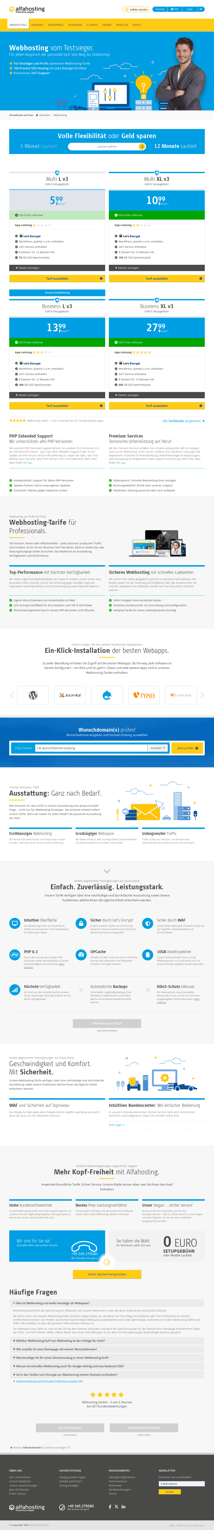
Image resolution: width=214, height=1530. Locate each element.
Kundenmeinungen (120, 1489)
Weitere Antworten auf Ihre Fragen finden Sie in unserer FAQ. (48, 1381)
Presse (113, 1493)
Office (137, 25)
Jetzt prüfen (188, 748)
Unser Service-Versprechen (107, 1274)
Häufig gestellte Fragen (72, 1477)
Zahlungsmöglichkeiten (122, 1477)
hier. (30, 462)
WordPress (56, 25)
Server (106, 25)
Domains (37, 25)
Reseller (122, 25)
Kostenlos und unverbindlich (175, 1477)
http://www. (23, 748)
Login (189, 9)
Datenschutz (183, 1525)
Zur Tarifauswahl (70, 1428)
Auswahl (158, 748)
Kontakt (160, 9)
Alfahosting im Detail (107, 1023)
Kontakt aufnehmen (70, 1481)
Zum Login (117, 1125)
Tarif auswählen (74, 279)
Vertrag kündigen (69, 1485)
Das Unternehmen (20, 1477)
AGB (171, 1525)
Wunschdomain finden (144, 1428)
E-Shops (92, 25)
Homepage (75, 25)
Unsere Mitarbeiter (20, 1481)
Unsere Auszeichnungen (23, 1485)
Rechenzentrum (118, 1481)
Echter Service (17, 1493)
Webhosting (18, 25)
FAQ (174, 9)
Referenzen (115, 1485)
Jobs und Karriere (19, 1489)
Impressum (199, 1525)
